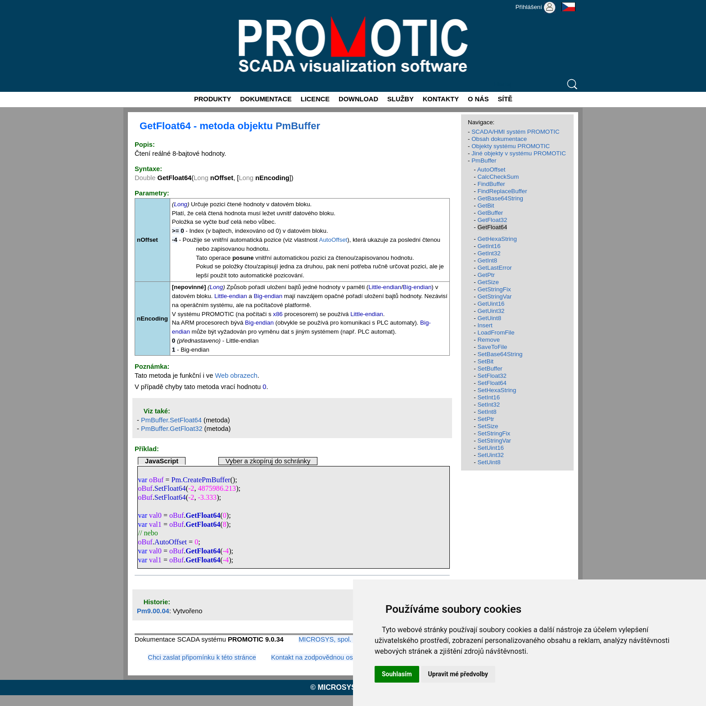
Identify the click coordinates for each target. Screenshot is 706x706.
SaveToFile (492, 347)
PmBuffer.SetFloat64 (171, 420)
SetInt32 (488, 404)
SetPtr (485, 419)
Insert (484, 325)
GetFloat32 (492, 220)
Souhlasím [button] (397, 674)
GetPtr (486, 275)
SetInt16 (488, 397)
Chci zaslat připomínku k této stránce (202, 657)
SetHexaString (496, 390)
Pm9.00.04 (153, 611)
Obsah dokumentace (499, 139)
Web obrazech (236, 375)
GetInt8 (487, 260)
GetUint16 (490, 303)
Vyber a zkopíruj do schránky (268, 461)
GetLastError (494, 267)
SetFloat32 (491, 375)
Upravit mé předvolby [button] (458, 674)
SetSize (487, 426)
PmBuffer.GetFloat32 (172, 428)
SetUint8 (488, 462)
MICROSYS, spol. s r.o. (333, 639)
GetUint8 (489, 318)
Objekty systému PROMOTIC (510, 146)
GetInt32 (488, 253)
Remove (488, 339)
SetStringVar (494, 440)
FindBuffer (491, 184)
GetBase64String (500, 198)
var (142, 480)
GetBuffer (490, 212)
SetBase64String (499, 354)
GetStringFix (494, 289)
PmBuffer (298, 125)
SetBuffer (489, 368)
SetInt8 (486, 411)
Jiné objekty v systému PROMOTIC (518, 153)
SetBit (485, 361)
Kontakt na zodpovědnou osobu (317, 657)
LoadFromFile (495, 332)
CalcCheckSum (498, 176)
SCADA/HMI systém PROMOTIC (515, 131)
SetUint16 (490, 447)
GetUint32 (490, 311)
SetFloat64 (170, 488)
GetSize (487, 282)
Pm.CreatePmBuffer (201, 480)
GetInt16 (488, 246)
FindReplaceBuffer (502, 191)
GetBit (485, 205)
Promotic (140, 3)
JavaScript (161, 461)
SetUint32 (490, 455)
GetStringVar (494, 296)
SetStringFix (493, 433)
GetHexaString (496, 238)
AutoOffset (333, 239)
